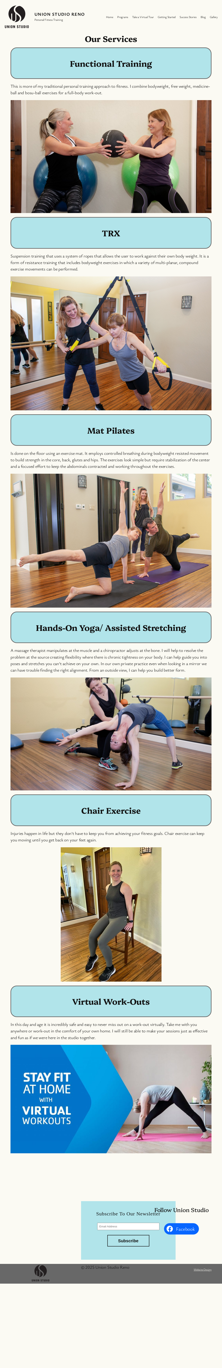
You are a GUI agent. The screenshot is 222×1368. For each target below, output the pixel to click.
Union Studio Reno (59, 14)
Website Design (202, 1269)
